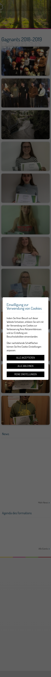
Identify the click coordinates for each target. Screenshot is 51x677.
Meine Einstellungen (25, 374)
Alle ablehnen (25, 365)
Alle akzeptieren (25, 357)
